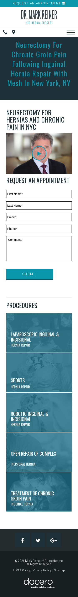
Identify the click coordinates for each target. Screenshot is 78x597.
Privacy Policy (42, 570)
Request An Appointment (39, 3)
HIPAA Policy (21, 570)
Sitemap (59, 570)
